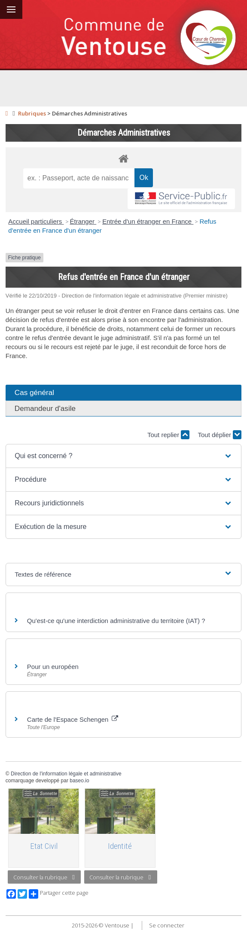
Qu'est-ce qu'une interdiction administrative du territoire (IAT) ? (116, 620)
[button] (123, 456)
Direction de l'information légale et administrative (66, 774)
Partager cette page (58, 894)
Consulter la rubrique (44, 877)
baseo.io (79, 781)
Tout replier (168, 434)
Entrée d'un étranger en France (147, 221)
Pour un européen (53, 666)
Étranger (83, 221)
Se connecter (166, 925)
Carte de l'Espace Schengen (72, 719)
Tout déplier (219, 434)
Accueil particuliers (36, 221)
